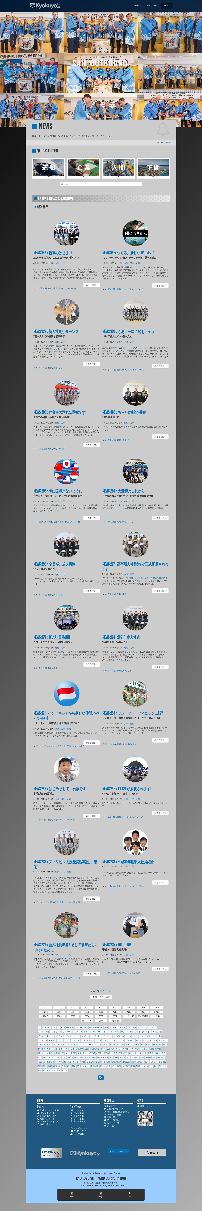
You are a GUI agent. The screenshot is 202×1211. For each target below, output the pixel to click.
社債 (97, 1062)
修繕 (155, 1045)
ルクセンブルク (74, 1045)
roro (63, 1027)
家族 (79, 1053)
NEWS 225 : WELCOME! (117, 945)
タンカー (52, 1040)
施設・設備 (78, 1058)
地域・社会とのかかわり (116, 1112)
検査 (111, 1058)
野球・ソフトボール (144, 1066)
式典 (56, 288)
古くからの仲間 (122, 1049)
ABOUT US (152, 6)
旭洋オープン (102, 1058)
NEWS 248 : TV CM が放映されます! (127, 789)
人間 (63, 264)
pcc (58, 1027)
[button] (101, 71)
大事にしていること (114, 1109)
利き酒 (66, 1049)
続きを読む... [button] (91, 285)
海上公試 (135, 1058)
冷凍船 (54, 1049)
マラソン (153, 1040)
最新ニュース (145, 1106)
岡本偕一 (108, 1053)
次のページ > (106, 991)
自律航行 (140, 1062)
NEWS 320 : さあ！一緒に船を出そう (128, 332)
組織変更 (126, 1062)
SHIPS (137, 6)
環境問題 (41, 1062)
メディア (139, 289)
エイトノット (114, 1032)
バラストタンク (87, 1040)
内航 (48, 1049)
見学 (64, 1066)
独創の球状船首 (46, 1119)
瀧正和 (148, 1058)
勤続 (86, 1049)
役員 (144, 1053)
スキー (135, 1036)
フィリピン (49, 522)
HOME (160, 142)
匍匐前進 (93, 1049)
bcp (39, 1027)
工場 (121, 1053)
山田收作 (100, 1053)
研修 (61, 288)
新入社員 (43, 288)
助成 (72, 1049)
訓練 (69, 1066)
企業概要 (109, 1106)
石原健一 (58, 819)
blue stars (46, 1027)
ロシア (112, 1045)
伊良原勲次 (135, 1045)
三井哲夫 (120, 1045)
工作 (115, 1053)
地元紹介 (50, 1053)
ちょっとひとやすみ (117, 1027)
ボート (138, 1040)
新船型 (70, 1058)
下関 (132, 264)
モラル (49, 1045)
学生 (56, 977)
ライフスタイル (60, 1045)
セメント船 (156, 1036)
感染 (156, 1053)
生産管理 (50, 1062)
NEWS (167, 6)
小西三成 (91, 1053)
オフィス (124, 1032)
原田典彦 (110, 1049)
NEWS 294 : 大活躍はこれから (123, 491)
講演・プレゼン (75, 977)
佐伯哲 (149, 1045)
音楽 (58, 1070)
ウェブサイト (68, 1032)
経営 (133, 1062)
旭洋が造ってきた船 (48, 1121)
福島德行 (107, 1062)
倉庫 (160, 1045)
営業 (41, 819)
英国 (40, 1066)
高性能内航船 (78, 1121)
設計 (41, 522)
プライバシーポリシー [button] (118, 1151)
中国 (127, 1045)
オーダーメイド (144, 1032)
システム (85, 1036)
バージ (98, 1040)
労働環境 (79, 1049)
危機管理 (101, 1049)
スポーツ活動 (111, 1123)
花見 (147, 1062)
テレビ (126, 289)
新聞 (64, 1058)
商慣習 (153, 1049)
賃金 (109, 1066)
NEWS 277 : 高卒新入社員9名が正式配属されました (135, 566)
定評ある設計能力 (47, 1116)
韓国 (53, 1070)
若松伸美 (162, 1062)
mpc (53, 1027)
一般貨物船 (77, 1134)
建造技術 (132, 1053)
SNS (106, 1027)
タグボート (42, 1040)
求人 (132, 289)
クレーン (50, 1036)
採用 (125, 594)
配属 (67, 522)
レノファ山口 (103, 1045)
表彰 (50, 1066)
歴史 (116, 1058)
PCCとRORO (78, 1131)
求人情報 (109, 1125)
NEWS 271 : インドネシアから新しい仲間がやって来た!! (66, 716)
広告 (110, 289)
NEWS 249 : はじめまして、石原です (60, 789)
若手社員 (63, 977)
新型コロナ (56, 1058)
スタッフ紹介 (70, 288)
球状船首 (161, 1058)
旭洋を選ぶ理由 (46, 1113)
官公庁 (73, 1053)
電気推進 (46, 1070)
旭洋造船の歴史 (112, 1114)
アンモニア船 (43, 1032)
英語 (45, 1066)
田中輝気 (59, 1062)
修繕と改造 (43, 1124)
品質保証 (145, 1049)
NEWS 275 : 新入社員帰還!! (52, 637)
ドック (66, 1040)
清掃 (142, 1058)
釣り (156, 1066)
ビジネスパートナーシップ (113, 1040)
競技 (114, 1062)
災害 (154, 1058)
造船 (57, 342)
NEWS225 (65, 959)
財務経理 (95, 1066)
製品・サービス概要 (48, 1110)
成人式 (162, 1053)
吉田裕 (137, 1049)
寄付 (84, 1053)
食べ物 (64, 1070)
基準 (62, 1053)
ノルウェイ (75, 1040)
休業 (143, 1045)
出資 (60, 1049)
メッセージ (163, 1040)
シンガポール (118, 1036)
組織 (119, 1062)
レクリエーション (89, 1045)
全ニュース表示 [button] (101, 997)
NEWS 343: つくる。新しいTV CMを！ (129, 253)
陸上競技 (162, 1066)
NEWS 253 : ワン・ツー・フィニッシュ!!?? (132, 713)
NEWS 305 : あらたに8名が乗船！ (126, 413)
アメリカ (153, 1027)
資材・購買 (116, 1066)
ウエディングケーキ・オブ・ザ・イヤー (91, 1032)
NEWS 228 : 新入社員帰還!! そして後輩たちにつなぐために (65, 947)
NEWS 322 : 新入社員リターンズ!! (57, 332)
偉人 (165, 1045)
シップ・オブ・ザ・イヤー (101, 1036)
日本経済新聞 (90, 1058)
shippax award (82, 1027)
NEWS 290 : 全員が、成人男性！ (56, 564)
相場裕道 (67, 1062)
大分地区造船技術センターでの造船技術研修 (146, 578)
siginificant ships (96, 1027)
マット (145, 1040)
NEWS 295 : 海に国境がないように (58, 491)
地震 (57, 1053)
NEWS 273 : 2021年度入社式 (121, 637)
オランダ (133, 1032)
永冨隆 (122, 1058)
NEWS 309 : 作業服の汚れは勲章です (59, 413)
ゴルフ (68, 1036)
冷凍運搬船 (77, 1116)
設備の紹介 (110, 1117)
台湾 (131, 1049)
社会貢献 (90, 1062)
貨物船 (102, 1066)
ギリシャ (41, 1036)
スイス (128, 1036)
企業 (57, 264)
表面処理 (56, 1066)
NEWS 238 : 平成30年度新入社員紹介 (128, 862)
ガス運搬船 (157, 1032)
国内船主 (41, 1053)
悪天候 (150, 1053)
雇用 (50, 288)
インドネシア (50, 746)
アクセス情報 (111, 1120)
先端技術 (41, 1049)
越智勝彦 (126, 1066)
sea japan (70, 1027)
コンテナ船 (59, 1036)
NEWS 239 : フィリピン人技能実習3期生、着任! (65, 864)
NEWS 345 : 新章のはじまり (53, 253)
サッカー (76, 1036)
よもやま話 (131, 1027)
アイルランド (143, 1027)
